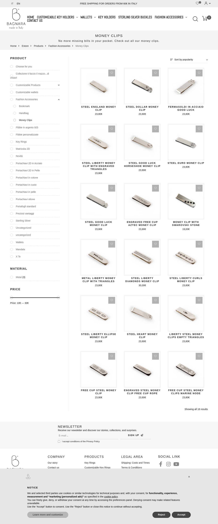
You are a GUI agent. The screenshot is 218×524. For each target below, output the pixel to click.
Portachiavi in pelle (26, 192)
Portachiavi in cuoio (26, 184)
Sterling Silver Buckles (135, 17)
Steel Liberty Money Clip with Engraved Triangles (98, 166)
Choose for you (24, 66)
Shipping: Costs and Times (135, 462)
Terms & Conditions (131, 467)
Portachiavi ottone (25, 199)
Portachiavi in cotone (27, 177)
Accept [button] (181, 514)
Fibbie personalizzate (27, 134)
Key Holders (107, 17)
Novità (19, 156)
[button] (189, 476)
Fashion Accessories (171, 17)
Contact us (35, 20)
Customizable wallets (27, 92)
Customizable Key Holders (57, 17)
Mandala (20, 249)
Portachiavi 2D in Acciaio (29, 163)
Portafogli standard (26, 206)
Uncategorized (23, 227)
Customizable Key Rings (97, 467)
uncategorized (23, 235)
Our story (53, 462)
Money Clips (25, 120)
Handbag (24, 113)
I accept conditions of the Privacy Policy (81, 441)
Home (30, 17)
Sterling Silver (23, 220)
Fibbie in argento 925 (27, 127)
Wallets (88, 17)
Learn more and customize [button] (48, 514)
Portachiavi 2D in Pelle (28, 170)
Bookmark (24, 106)
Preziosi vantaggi (25, 213)
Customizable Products (28, 85)
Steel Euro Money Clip (186, 163)
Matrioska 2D (23, 149)
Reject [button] (161, 514)
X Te (18, 256)
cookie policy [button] (111, 496)
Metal (19, 277)
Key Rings (21, 141)
